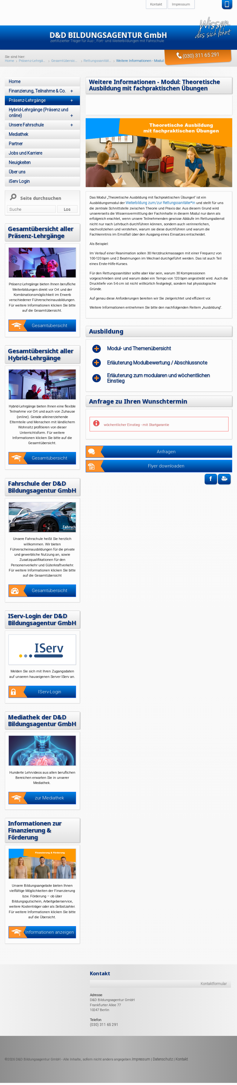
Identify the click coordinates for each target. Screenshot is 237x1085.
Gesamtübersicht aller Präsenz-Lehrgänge (42, 231)
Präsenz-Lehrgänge (33, 61)
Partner (16, 143)
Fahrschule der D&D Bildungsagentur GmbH (38, 489)
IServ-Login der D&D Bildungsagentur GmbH (39, 629)
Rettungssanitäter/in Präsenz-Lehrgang (97, 61)
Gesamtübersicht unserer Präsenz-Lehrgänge (65, 61)
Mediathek (18, 134)
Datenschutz (163, 1077)
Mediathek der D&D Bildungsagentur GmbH (38, 736)
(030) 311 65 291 (102, 1043)
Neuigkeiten (20, 162)
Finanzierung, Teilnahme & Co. (42, 91)
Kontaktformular (214, 1002)
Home (9, 61)
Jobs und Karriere (25, 153)
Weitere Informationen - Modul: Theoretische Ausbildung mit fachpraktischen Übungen (151, 61)
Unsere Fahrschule (42, 125)
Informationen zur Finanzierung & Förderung (36, 849)
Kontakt (182, 1077)
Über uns (17, 171)
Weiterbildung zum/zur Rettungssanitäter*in (161, 202)
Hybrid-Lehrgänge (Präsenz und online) (42, 113)
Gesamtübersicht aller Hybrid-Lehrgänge (42, 353)
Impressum (141, 1077)
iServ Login (19, 181)
